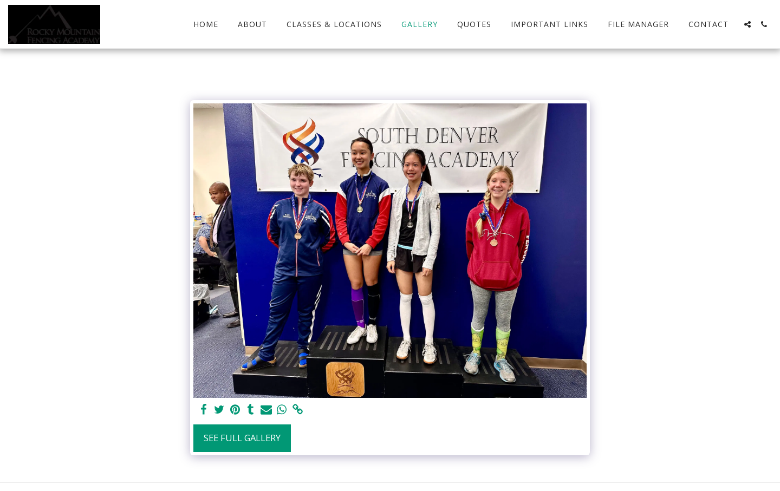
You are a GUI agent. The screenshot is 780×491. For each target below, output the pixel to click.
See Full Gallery (242, 437)
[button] (747, 24)
